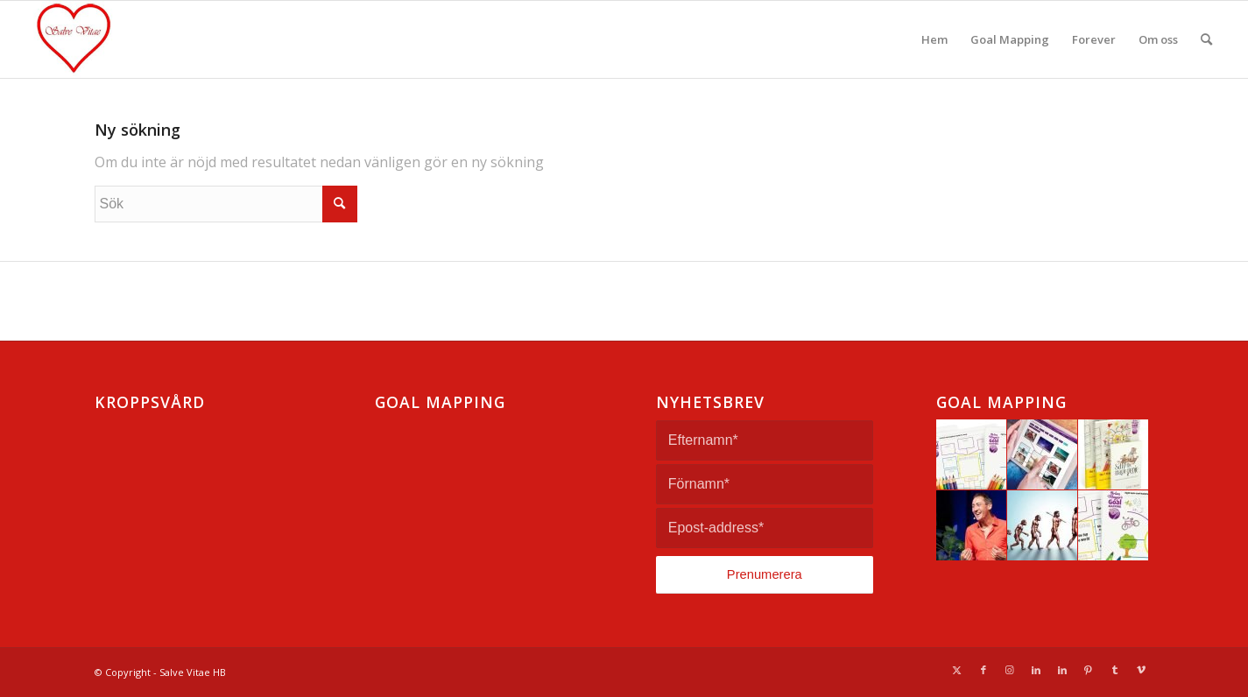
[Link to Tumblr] (1115, 670)
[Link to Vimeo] (1141, 670)
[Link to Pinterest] (1088, 670)
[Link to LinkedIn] (1036, 670)
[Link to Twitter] (957, 670)
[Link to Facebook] (983, 670)
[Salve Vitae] (109, 39)
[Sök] (1206, 39)
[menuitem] (934, 39)
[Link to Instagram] (1010, 670)
